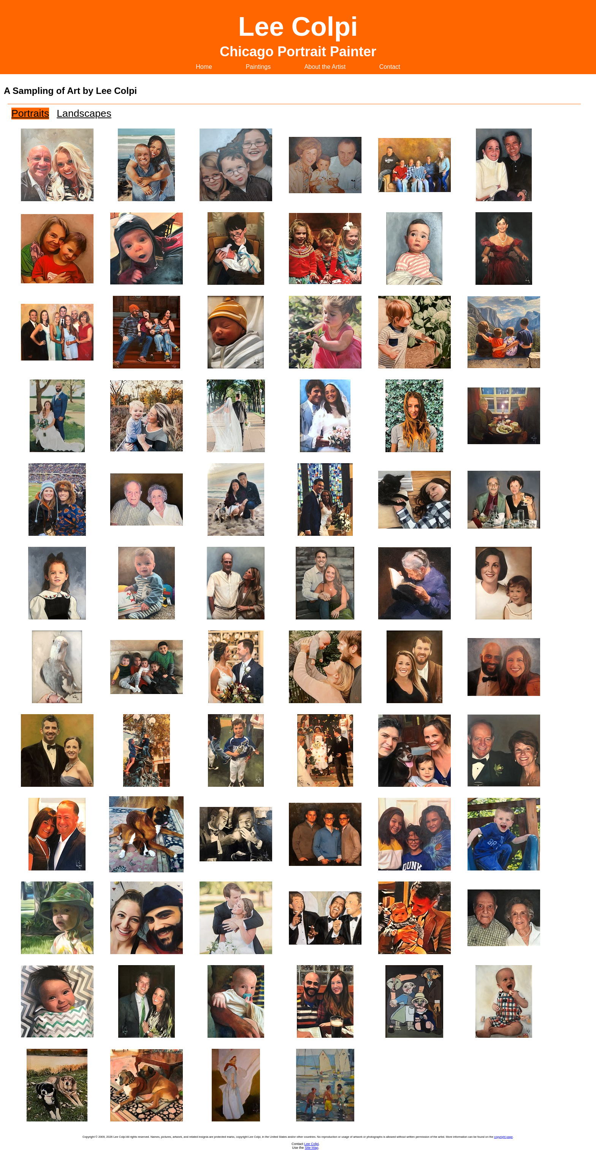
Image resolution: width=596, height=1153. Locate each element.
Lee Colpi (311, 1144)
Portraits (30, 113)
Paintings (258, 67)
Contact (389, 67)
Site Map (312, 1148)
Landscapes (84, 113)
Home (204, 67)
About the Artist (325, 67)
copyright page (503, 1137)
